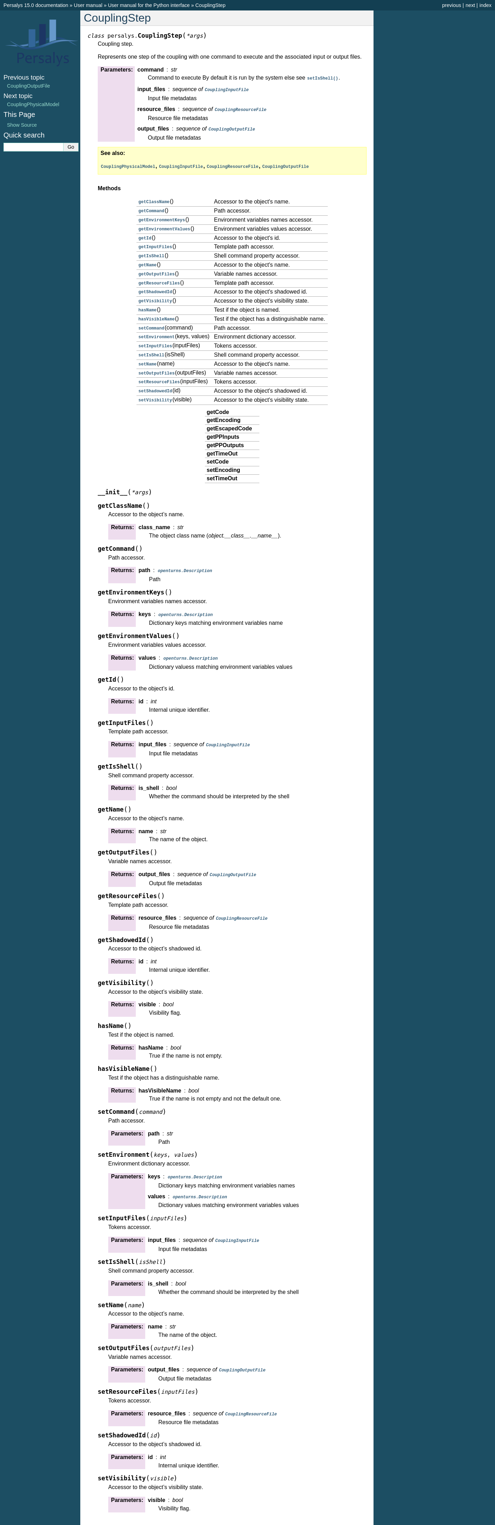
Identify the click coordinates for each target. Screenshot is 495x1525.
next (470, 5)
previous (451, 5)
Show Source (22, 125)
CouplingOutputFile (28, 86)
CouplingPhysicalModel (33, 104)
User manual (88, 5)
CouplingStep (210, 5)
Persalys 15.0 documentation (35, 5)
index (486, 5)
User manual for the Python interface (149, 5)
